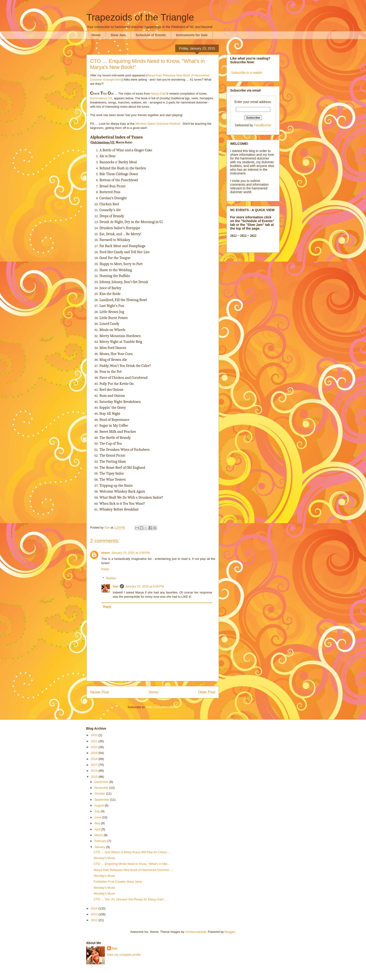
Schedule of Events (151, 35)
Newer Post (99, 692)
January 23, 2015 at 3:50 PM (130, 552)
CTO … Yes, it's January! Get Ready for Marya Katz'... (130, 899)
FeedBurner (262, 125)
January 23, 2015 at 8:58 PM (144, 586)
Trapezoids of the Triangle (140, 17)
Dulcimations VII (101, 98)
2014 (95, 908)
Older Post (206, 692)
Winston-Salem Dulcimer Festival (157, 123)
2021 (95, 741)
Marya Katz (158, 93)
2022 (95, 735)
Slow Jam (118, 35)
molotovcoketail (195, 932)
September (102, 799)
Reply (105, 569)
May (98, 823)
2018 (95, 759)
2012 (95, 920)
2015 (95, 776)
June (98, 817)
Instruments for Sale (192, 35)
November (102, 787)
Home (96, 35)
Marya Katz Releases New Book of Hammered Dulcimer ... (133, 870)
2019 (95, 753)
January (100, 847)
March (99, 835)
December (102, 782)
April (98, 829)
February (101, 841)
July (98, 811)
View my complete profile (124, 954)
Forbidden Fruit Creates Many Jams (118, 881)
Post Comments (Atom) (162, 707)
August (100, 805)
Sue (115, 586)
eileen (105, 552)
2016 (95, 770)
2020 (95, 747)
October (100, 793)
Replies (111, 578)
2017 (95, 765)
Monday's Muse (104, 858)
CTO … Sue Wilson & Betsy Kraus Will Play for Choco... (131, 852)
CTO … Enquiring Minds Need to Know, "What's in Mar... (132, 864)
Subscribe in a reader (246, 73)
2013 (95, 914)
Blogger (230, 932)
